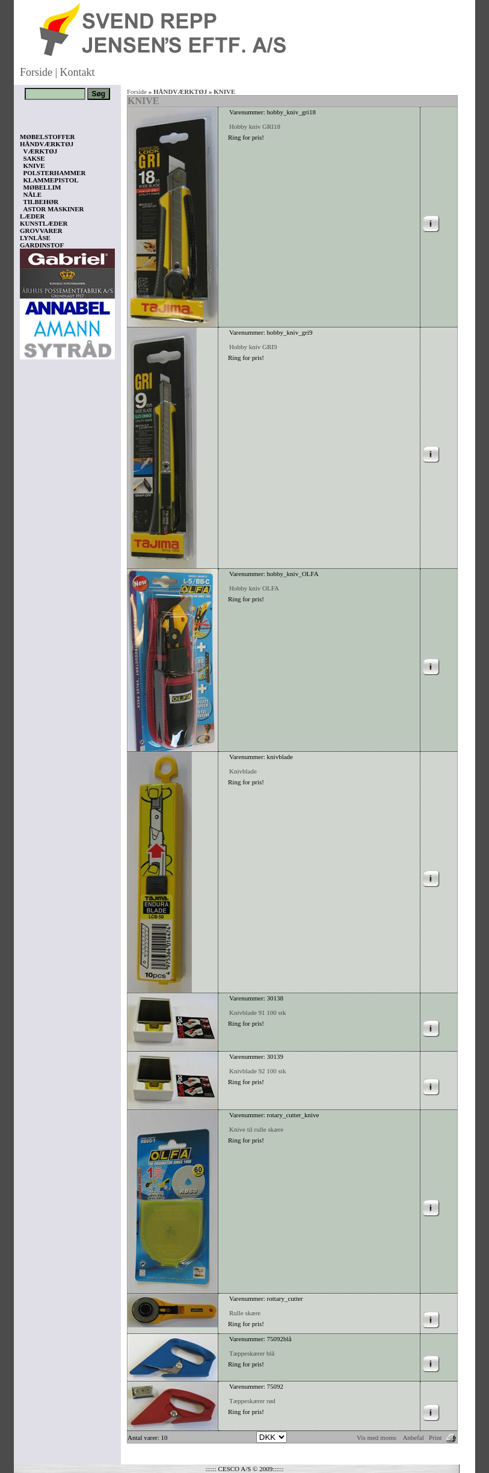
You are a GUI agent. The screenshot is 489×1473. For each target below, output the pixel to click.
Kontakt (77, 72)
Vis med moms (376, 1437)
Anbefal (412, 1437)
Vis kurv (36, 1401)
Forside (36, 72)
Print (435, 1437)
